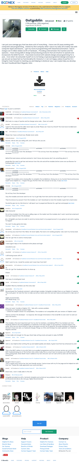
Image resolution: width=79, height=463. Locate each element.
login (6, 109)
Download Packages (46, 446)
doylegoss (8, 347)
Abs (6, 131)
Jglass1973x (69, 403)
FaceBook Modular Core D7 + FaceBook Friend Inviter (37, 305)
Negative (57, 106)
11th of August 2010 (21, 168)
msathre (8, 208)
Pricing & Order (44, 449)
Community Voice (7, 451)
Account (74, 106)
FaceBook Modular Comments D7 (29, 112)
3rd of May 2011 (40, 131)
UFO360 (7, 146)
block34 (48, 403)
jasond (7, 358)
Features (26, 2)
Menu (76, 11)
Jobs (47, 71)
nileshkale (8, 229)
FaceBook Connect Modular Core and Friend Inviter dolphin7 (37, 229)
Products (36, 71)
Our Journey (6, 446)
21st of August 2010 (21, 138)
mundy (38, 403)
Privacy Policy (63, 446)
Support (48, 2)
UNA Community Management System (53, 8)
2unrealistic (9, 241)
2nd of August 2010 (58, 229)
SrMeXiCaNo (8, 118)
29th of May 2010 (40, 275)
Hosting (40, 2)
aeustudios (8, 289)
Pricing (33, 2)
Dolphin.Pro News (7, 442)
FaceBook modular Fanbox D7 (28, 252)
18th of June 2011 (42, 124)
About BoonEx (63, 444)
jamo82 (7, 124)
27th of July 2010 (18, 241)
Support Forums (26, 442)
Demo (54, 460)
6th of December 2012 (45, 112)
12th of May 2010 (18, 289)
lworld (7, 275)
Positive (50, 106)
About (55, 2)
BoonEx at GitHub (27, 446)
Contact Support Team (28, 451)
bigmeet (7, 332)
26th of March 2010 (41, 347)
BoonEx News (6, 444)
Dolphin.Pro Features (46, 442)
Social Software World (9, 449)
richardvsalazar (9, 138)
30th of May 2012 (45, 118)
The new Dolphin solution (20, 8)
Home (18, 2)
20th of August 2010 (17, 146)
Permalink (8, 143)
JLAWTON (8, 112)
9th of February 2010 (17, 375)
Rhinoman (27, 403)
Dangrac (7, 375)
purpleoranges (9, 305)
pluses (22, 143)
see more (17, 163)
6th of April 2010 (16, 332)
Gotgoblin (39, 92)
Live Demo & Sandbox (47, 444)
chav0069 (8, 252)
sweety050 (6, 416)
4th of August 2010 (16, 186)
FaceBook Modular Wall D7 (28, 347)
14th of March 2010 (52, 358)
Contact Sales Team (46, 451)
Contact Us (62, 442)
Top (42, 106)
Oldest (37, 106)
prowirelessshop (17, 416)
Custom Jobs (25, 449)
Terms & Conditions (65, 449)
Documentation (26, 444)
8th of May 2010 (51, 319)
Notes (42, 71)
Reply (13, 143)
